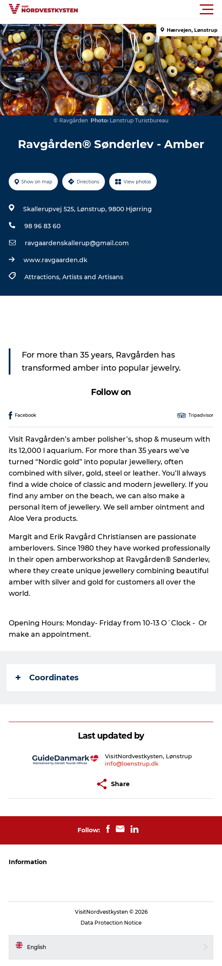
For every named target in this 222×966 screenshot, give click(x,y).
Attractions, (43, 277)
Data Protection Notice (111, 922)
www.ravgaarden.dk (55, 260)
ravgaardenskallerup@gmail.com (77, 243)
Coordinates (47, 677)
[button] (150, 9)
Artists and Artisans (92, 277)
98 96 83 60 (42, 226)
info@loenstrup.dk (131, 763)
